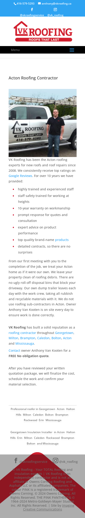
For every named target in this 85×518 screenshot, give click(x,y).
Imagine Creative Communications (48, 507)
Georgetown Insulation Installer (31, 432)
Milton (13, 338)
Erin (41, 420)
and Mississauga (47, 443)
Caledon (43, 338)
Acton (67, 338)
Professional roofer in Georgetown (33, 409)
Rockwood (30, 420)
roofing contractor (22, 333)
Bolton (56, 338)
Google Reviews (20, 176)
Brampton (27, 338)
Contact (14, 350)
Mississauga (24, 343)
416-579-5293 (25, 3)
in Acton (59, 432)
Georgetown (64, 333)
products (62, 240)
